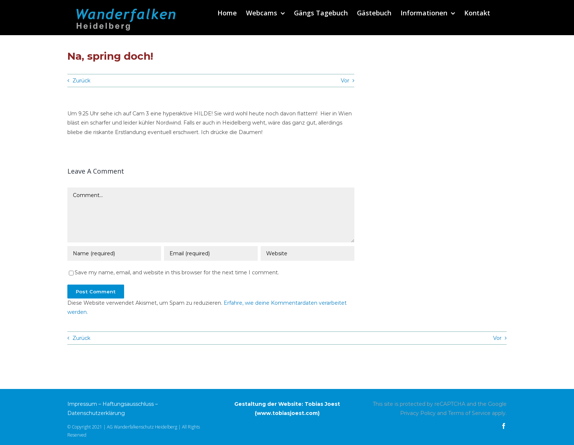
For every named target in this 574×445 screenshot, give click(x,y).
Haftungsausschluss (128, 404)
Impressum (82, 404)
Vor (345, 80)
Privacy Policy (418, 413)
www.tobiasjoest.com (287, 413)
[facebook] (504, 426)
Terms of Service (469, 413)
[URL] (307, 254)
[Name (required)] (114, 254)
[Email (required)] (211, 254)
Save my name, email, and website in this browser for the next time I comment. (177, 273)
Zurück (81, 80)
